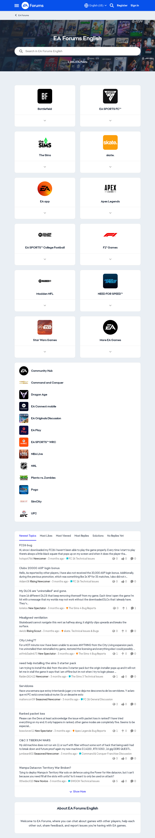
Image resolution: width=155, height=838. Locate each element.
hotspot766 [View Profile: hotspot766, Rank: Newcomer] (26, 558)
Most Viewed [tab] (63, 535)
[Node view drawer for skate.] (110, 167)
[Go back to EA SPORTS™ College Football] (44, 248)
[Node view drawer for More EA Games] (110, 352)
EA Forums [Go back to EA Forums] (21, 15)
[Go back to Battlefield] (45, 109)
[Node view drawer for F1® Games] (110, 259)
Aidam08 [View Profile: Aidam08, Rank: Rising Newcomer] (24, 581)
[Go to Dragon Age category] (23, 394)
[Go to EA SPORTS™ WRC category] (23, 442)
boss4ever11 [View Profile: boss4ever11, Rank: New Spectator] (26, 730)
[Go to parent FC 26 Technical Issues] (80, 559)
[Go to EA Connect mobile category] (23, 406)
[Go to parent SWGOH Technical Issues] (83, 781)
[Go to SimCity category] (23, 501)
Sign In (135, 5)
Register (122, 5)
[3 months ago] (55, 559)
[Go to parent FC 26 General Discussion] (96, 699)
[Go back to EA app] (45, 202)
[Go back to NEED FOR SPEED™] (110, 294)
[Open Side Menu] (17, 5)
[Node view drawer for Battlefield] (45, 120)
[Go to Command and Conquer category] (23, 382)
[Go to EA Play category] (23, 430)
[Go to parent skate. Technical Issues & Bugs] (79, 631)
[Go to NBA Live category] (23, 454)
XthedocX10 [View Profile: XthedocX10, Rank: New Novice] (26, 781)
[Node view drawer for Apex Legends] (110, 213)
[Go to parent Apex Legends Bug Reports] (88, 731)
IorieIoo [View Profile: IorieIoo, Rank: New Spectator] (23, 608)
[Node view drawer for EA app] (45, 213)
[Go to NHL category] (23, 465)
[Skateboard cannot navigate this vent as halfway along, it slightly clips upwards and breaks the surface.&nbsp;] (77, 624)
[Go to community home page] (33, 5)
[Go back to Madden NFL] (44, 294)
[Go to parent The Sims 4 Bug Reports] (80, 608)
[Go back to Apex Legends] (110, 202)
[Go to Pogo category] (23, 489)
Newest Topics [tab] (27, 535)
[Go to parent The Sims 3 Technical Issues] (85, 677)
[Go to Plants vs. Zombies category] (23, 477)
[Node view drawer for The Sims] (45, 167)
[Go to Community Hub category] (23, 370)
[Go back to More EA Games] (110, 340)
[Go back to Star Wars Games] (45, 340)
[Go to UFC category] (23, 513)
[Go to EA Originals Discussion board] (23, 418)
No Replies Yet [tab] (115, 535)
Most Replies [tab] (81, 535)
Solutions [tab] (98, 535)
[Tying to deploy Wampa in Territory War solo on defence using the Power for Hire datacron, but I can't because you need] (77, 774)
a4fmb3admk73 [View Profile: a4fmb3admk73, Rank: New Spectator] (28, 653)
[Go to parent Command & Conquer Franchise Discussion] (104, 754)
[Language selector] (95, 5)
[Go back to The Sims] (45, 155)
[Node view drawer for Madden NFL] (45, 305)
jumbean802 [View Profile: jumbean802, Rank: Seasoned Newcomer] (26, 753)
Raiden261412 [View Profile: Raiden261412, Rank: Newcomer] (27, 676)
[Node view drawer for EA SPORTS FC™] (110, 120)
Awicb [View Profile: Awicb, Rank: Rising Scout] (22, 630)
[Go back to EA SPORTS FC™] (110, 109)
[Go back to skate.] (110, 155)
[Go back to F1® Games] (110, 248)
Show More (77, 791)
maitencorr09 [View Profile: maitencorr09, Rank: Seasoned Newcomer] (27, 699)
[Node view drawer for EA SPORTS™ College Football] (45, 259)
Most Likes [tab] (46, 535)
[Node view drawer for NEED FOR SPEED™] (110, 305)
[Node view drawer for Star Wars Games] (45, 352)
